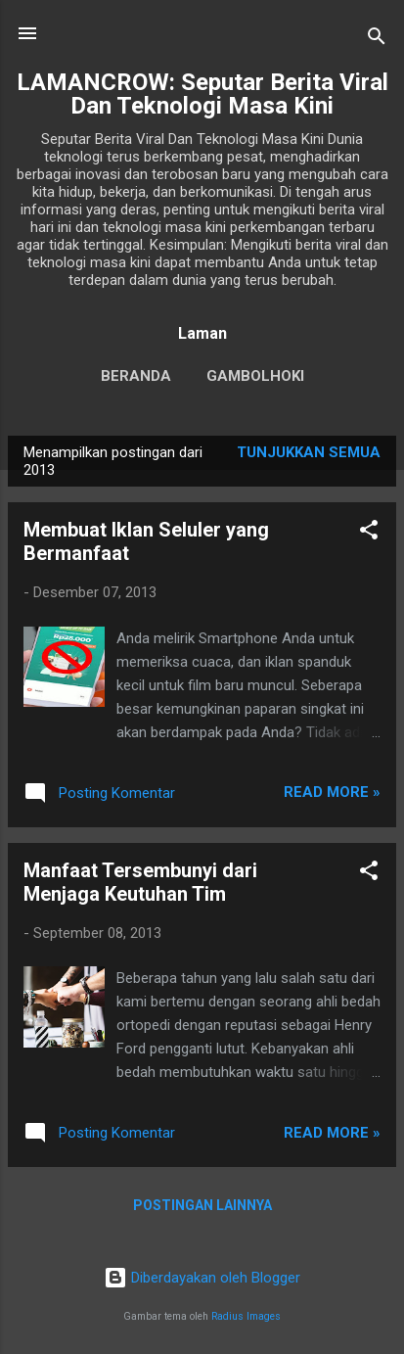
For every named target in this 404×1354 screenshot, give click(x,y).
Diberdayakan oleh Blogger (202, 1277)
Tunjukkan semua (309, 452)
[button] (369, 533)
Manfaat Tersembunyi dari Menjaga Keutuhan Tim (140, 882)
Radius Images (246, 1316)
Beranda (136, 376)
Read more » (332, 792)
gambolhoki (255, 376)
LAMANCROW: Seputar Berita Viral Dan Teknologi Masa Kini (202, 94)
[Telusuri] (376, 40)
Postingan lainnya (202, 1205)
